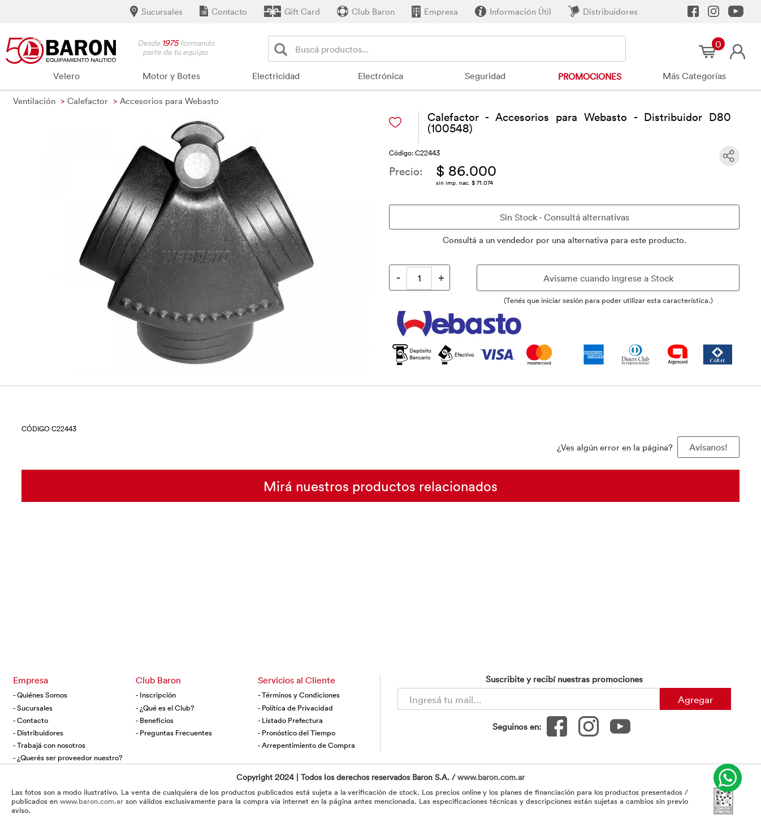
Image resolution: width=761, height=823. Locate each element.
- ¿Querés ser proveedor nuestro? (68, 757)
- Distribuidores (38, 732)
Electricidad (276, 75)
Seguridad (485, 75)
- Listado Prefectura (290, 720)
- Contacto (30, 720)
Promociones (589, 76)
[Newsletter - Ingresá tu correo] (528, 699)
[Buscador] (458, 48)
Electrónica (380, 75)
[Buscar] (283, 49)
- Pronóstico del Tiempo (296, 732)
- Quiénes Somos (40, 695)
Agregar (695, 699)
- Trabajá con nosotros (49, 745)
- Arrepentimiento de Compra (306, 745)
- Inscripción (156, 695)
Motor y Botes (171, 75)
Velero (66, 75)
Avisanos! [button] (708, 447)
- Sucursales (33, 708)
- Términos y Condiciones (299, 695)
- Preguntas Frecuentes (174, 732)
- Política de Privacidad (295, 708)
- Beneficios (155, 720)
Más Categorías (694, 75)
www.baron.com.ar (491, 777)
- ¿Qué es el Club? (165, 708)
